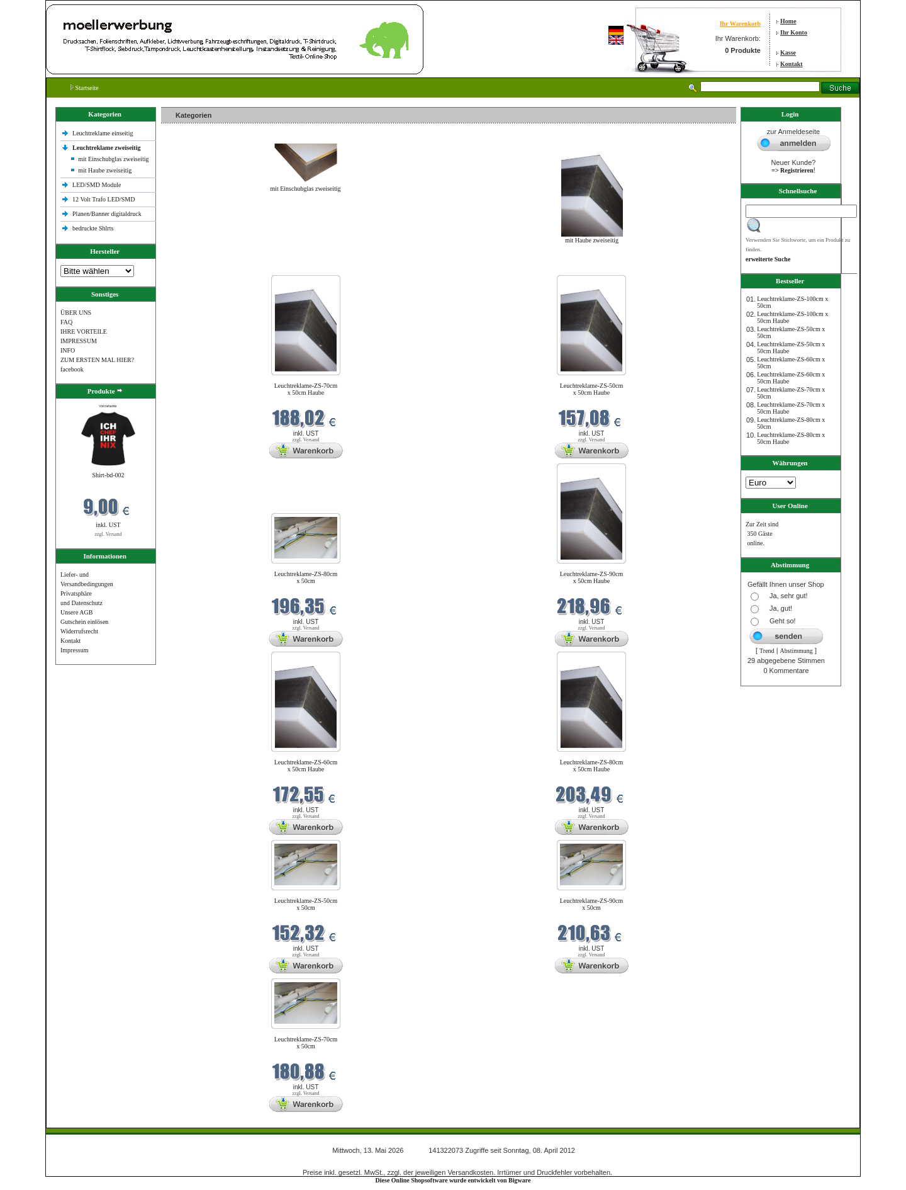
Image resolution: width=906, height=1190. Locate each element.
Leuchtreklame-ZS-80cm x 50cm (306, 577)
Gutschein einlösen (84, 621)
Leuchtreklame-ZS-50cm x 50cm (306, 904)
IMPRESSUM (78, 340)
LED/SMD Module (96, 184)
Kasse (788, 52)
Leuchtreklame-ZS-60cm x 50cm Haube (306, 766)
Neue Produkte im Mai (192, 267)
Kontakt (791, 63)
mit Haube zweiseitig (104, 170)
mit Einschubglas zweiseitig (113, 159)
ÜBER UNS (75, 312)
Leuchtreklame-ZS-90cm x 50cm (592, 904)
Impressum (74, 650)
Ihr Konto (793, 32)
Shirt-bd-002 (108, 475)
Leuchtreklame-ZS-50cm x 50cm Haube (592, 389)
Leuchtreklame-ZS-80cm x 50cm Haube (592, 766)
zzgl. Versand (108, 534)
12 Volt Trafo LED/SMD (103, 199)
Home (788, 21)
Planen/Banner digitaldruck (107, 213)
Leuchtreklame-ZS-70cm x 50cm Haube (306, 389)
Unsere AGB (76, 612)
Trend (767, 650)
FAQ (66, 322)
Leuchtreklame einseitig (103, 133)
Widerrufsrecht (79, 631)
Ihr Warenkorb (740, 23)
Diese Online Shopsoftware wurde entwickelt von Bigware (453, 1180)
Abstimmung (796, 650)
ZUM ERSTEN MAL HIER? (97, 359)
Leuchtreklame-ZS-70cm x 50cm (306, 1043)
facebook (72, 369)
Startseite (84, 87)
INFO (67, 350)
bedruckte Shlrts (92, 228)
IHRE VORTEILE (83, 331)
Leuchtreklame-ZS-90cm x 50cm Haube (592, 577)
